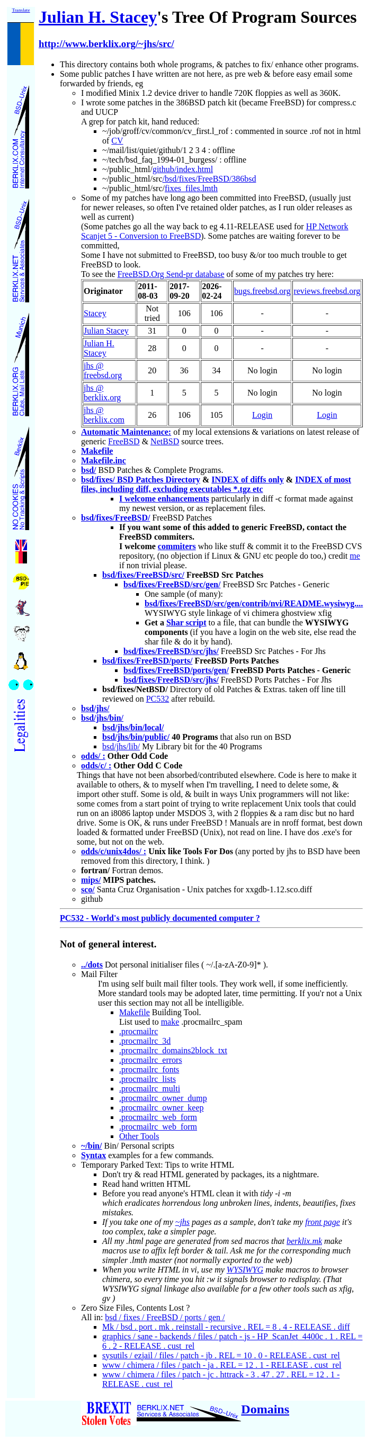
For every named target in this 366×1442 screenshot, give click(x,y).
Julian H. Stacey (98, 16)
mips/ (91, 879)
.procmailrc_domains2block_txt (173, 1050)
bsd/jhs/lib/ (121, 746)
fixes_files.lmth (191, 188)
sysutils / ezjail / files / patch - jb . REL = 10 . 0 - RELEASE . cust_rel (221, 1355)
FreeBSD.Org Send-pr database (171, 274)
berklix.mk (304, 1241)
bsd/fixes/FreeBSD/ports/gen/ (176, 670)
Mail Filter (99, 974)
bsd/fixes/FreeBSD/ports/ (147, 660)
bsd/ (88, 469)
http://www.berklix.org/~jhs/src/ (106, 43)
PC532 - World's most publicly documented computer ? (160, 917)
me (355, 555)
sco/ (88, 889)
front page (322, 1221)
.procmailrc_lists (147, 1078)
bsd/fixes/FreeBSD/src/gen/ (171, 584)
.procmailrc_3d (145, 1040)
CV (117, 140)
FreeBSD (124, 441)
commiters (177, 546)
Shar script (186, 622)
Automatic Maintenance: (126, 431)
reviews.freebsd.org (326, 290)
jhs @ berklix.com (104, 415)
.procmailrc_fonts (149, 1069)
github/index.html (183, 169)
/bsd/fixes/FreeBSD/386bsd (209, 178)
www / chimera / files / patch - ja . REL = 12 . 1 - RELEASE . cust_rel (221, 1364)
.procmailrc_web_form (158, 1117)
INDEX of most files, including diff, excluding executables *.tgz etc (216, 484)
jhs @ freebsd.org (103, 370)
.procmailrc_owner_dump (163, 1098)
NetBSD (164, 441)
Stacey (95, 313)
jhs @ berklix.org (102, 392)
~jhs (182, 1221)
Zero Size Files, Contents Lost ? (135, 1307)
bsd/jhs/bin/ (102, 717)
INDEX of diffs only (247, 479)
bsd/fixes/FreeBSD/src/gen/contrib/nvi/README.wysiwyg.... (254, 603)
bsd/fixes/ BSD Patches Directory (140, 479)
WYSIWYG (245, 1269)
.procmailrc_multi (149, 1088)
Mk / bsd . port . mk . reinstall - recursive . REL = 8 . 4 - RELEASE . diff (226, 1326)
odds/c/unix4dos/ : (113, 851)
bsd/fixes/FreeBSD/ (115, 517)
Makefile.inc (103, 460)
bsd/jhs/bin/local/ (133, 727)
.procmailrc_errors (150, 1059)
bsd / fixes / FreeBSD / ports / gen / (165, 1317)
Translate (21, 10)
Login (262, 414)
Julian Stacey (106, 330)
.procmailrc (138, 1031)
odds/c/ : (96, 765)
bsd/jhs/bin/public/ (135, 736)
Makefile (97, 450)
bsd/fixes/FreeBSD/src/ (143, 574)
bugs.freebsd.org (262, 290)
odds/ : (93, 755)
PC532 (157, 698)
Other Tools (139, 1136)
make (170, 1021)
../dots (92, 964)
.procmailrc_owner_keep (161, 1107)
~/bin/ (91, 1145)
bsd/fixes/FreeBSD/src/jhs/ (171, 651)
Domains (265, 1409)
